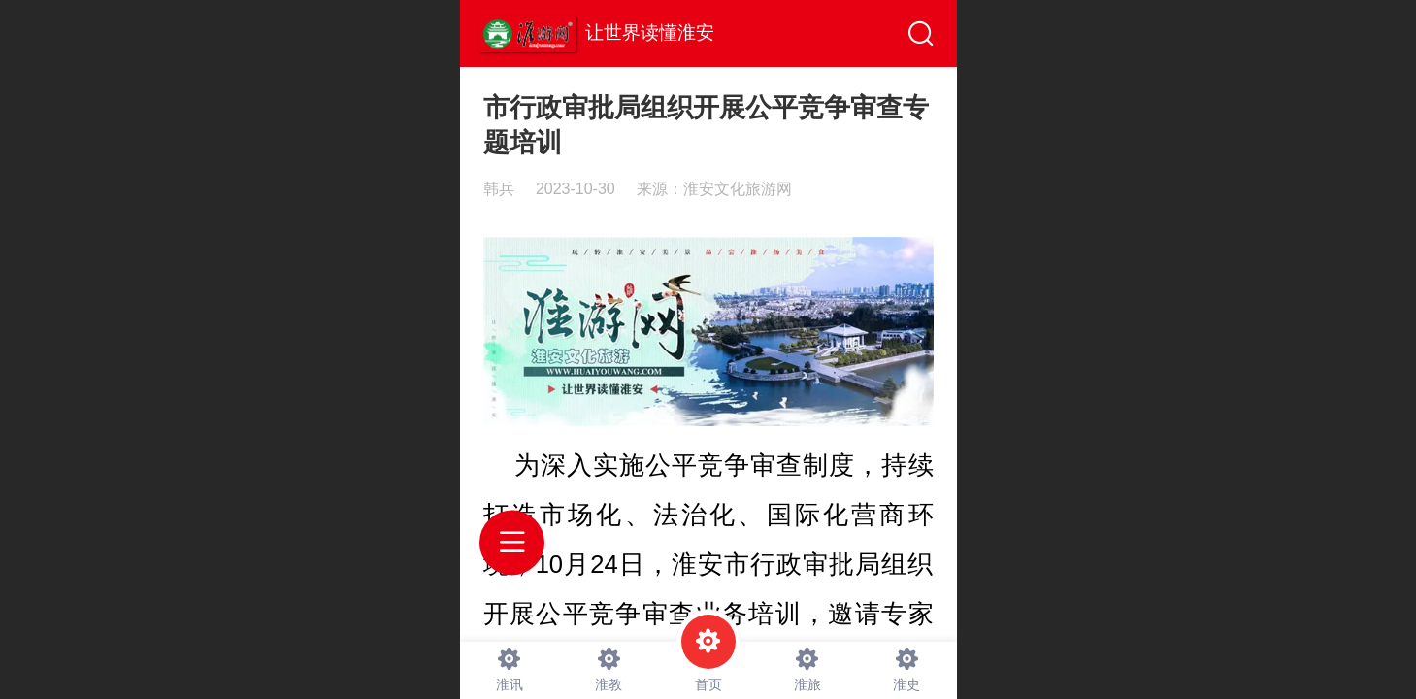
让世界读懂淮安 (649, 32)
